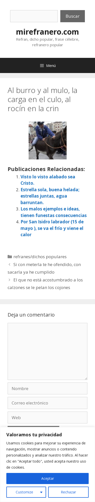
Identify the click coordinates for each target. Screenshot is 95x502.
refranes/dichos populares (40, 256)
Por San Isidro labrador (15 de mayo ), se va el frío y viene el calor (52, 228)
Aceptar (47, 478)
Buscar (73, 16)
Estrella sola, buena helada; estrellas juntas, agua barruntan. (50, 196)
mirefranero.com (47, 32)
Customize (24, 492)
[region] (47, 464)
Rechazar (68, 492)
